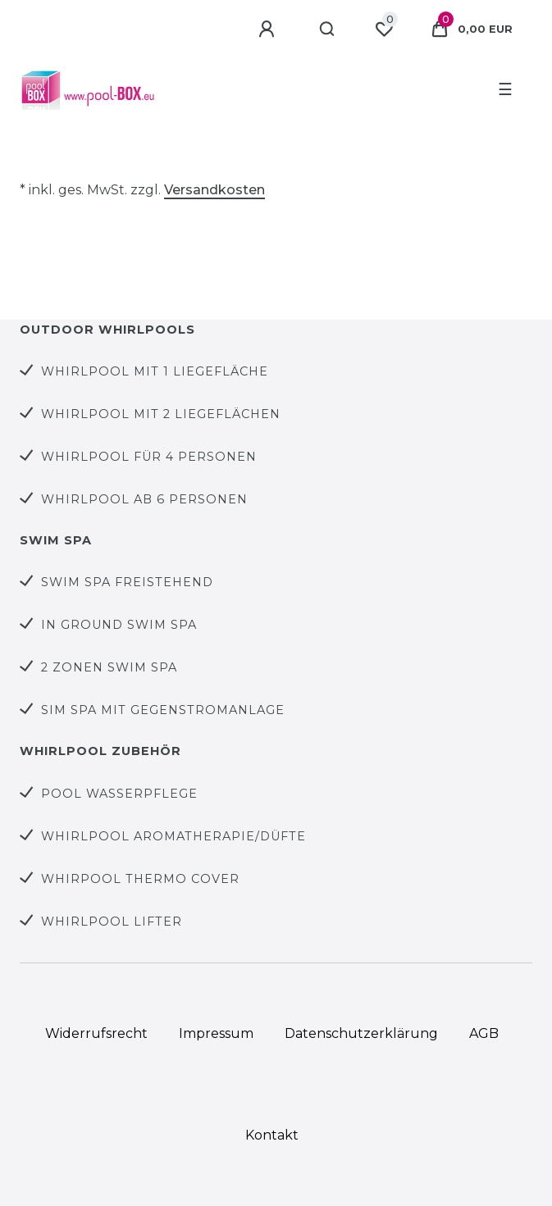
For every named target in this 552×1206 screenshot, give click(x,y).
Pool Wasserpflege (119, 793)
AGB (484, 1033)
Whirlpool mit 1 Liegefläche (154, 371)
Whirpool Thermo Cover (140, 879)
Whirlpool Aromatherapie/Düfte (173, 836)
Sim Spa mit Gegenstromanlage (163, 710)
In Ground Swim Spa (119, 624)
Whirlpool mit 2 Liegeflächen (161, 414)
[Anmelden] (269, 29)
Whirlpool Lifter (111, 921)
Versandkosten (214, 190)
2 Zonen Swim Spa (109, 667)
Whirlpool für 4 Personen (149, 456)
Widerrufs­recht (96, 1033)
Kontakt (272, 1135)
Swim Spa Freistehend (127, 582)
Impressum (216, 1033)
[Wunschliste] (384, 29)
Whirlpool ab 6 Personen (144, 499)
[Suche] (327, 29)
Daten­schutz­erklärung (361, 1033)
